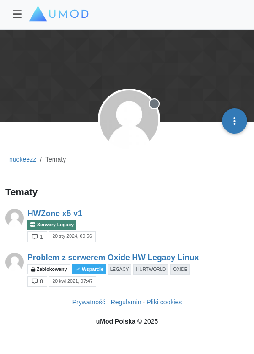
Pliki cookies (164, 302)
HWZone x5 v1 (54, 213)
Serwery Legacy (52, 225)
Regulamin (126, 302)
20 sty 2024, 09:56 (72, 236)
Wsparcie (89, 269)
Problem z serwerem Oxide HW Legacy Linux (113, 257)
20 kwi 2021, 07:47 (72, 281)
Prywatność (88, 302)
